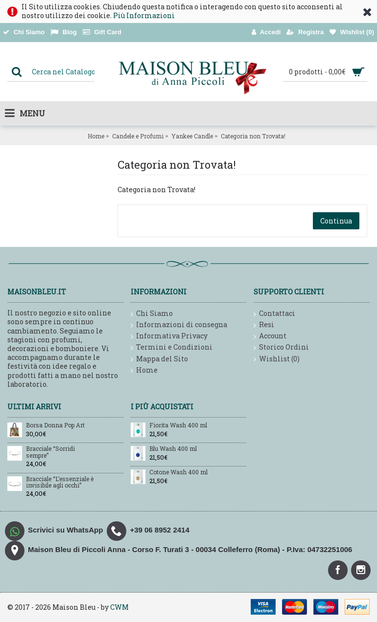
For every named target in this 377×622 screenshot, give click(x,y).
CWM (119, 607)
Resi (264, 325)
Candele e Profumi (138, 136)
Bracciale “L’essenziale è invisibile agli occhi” (60, 482)
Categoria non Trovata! (253, 136)
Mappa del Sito (159, 359)
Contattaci (274, 314)
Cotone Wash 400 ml (178, 472)
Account (270, 336)
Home (96, 136)
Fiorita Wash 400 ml (178, 425)
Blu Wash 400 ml (173, 448)
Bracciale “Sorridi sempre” (50, 452)
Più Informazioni (144, 15)
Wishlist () (277, 359)
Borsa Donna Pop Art (55, 425)
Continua (336, 220)
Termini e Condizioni (171, 347)
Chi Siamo (152, 314)
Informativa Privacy (169, 336)
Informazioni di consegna (179, 325)
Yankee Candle (192, 136)
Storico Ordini (281, 347)
